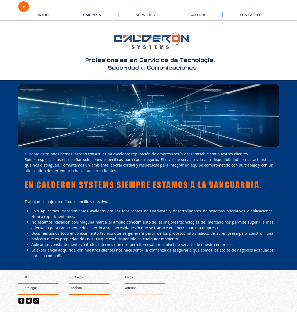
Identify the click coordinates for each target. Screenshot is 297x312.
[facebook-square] (21, 301)
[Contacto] (89, 277)
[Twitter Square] (29, 301)
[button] (92, 14)
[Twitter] (130, 277)
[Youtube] (140, 288)
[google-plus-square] (36, 301)
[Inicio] (38, 276)
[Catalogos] (38, 288)
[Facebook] (85, 288)
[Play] (23, 6)
